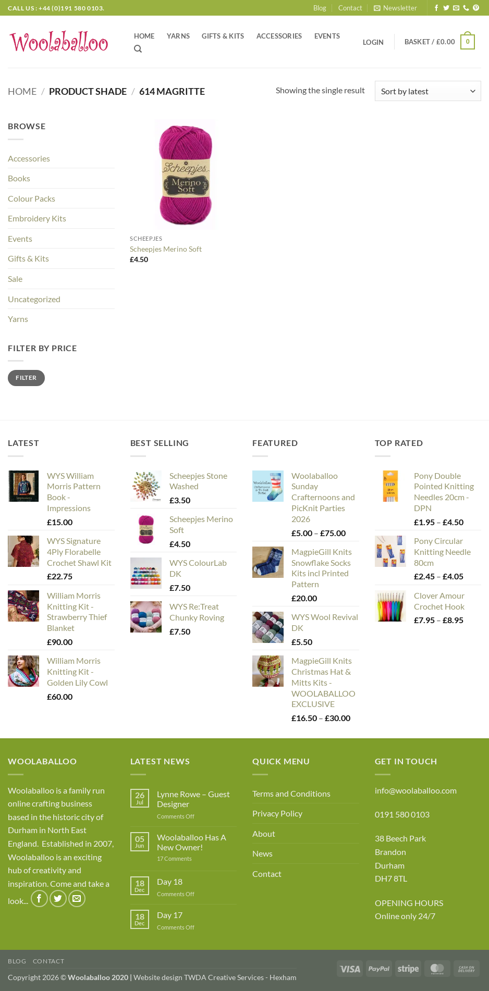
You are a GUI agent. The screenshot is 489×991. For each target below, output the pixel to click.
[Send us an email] (456, 8)
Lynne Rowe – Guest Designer (193, 799)
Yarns (178, 36)
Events (327, 36)
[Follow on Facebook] (436, 8)
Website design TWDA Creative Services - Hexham (215, 977)
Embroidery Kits (37, 218)
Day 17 (169, 915)
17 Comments (190, 858)
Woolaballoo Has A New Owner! (191, 842)
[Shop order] (428, 91)
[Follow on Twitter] (446, 8)
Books (19, 178)
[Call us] (466, 8)
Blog (319, 8)
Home (144, 36)
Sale (15, 278)
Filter (26, 377)
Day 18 (169, 881)
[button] (395, 8)
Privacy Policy (277, 813)
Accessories (279, 36)
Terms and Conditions (291, 793)
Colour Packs (31, 198)
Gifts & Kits (223, 36)
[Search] (138, 49)
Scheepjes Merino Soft (166, 248)
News (262, 853)
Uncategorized (34, 299)
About (263, 833)
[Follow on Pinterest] (476, 8)
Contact (350, 8)
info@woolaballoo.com (416, 790)
